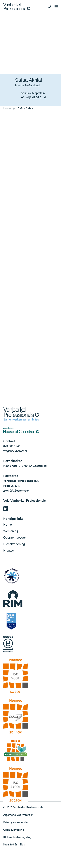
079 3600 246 (11, 446)
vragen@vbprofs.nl (15, 451)
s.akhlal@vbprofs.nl (33, 93)
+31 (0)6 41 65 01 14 (33, 97)
